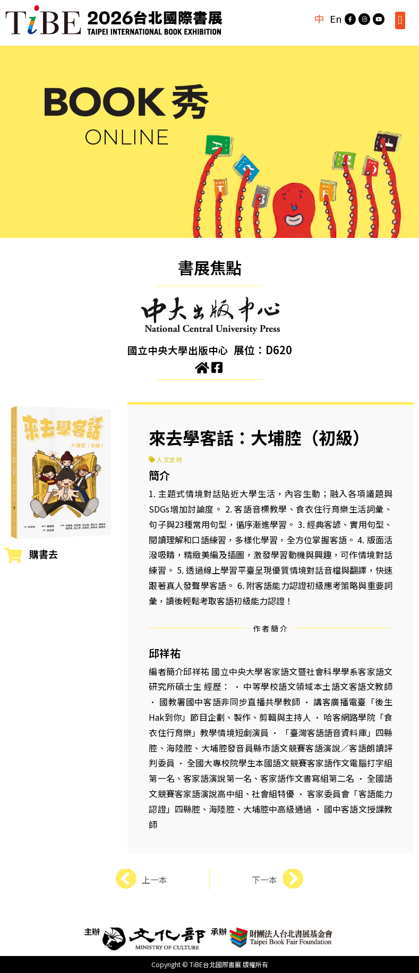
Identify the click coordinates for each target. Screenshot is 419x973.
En (331, 18)
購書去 (43, 554)
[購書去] (13, 556)
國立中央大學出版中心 (178, 349)
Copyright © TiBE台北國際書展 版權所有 (209, 964)
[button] (400, 20)
